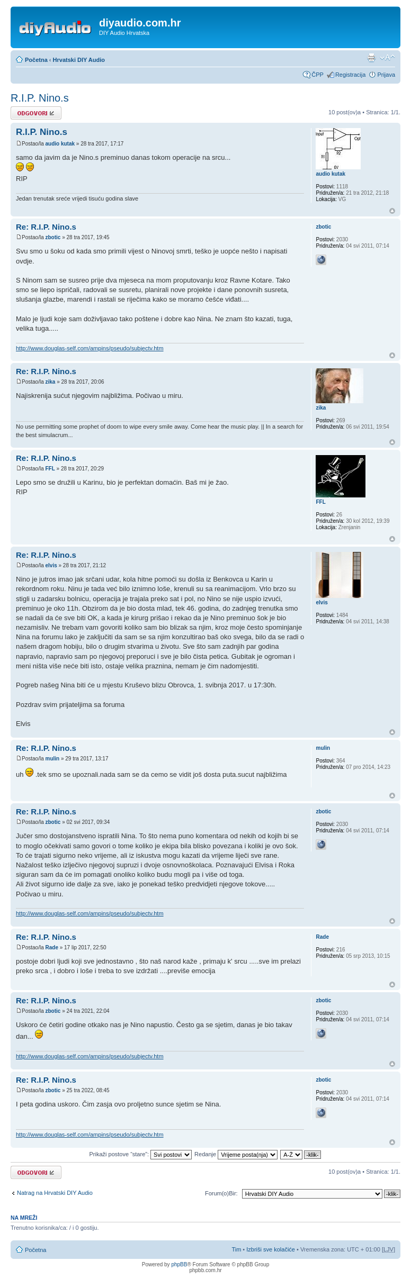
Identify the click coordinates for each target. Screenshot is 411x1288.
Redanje (236, 1154)
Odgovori (36, 113)
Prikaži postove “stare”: (141, 1154)
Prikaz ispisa (371, 57)
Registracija (350, 74)
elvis (51, 565)
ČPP (317, 74)
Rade (51, 947)
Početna (36, 60)
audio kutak (60, 144)
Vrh (392, 211)
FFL (50, 468)
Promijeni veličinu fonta (387, 57)
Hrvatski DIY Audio (79, 60)
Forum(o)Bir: (221, 1193)
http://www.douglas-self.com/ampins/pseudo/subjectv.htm (90, 348)
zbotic (52, 237)
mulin (52, 758)
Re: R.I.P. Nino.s (46, 226)
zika (50, 382)
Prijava (386, 74)
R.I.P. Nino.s (40, 98)
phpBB (179, 1264)
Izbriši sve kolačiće (270, 1249)
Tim (236, 1249)
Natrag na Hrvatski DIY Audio (55, 1193)
